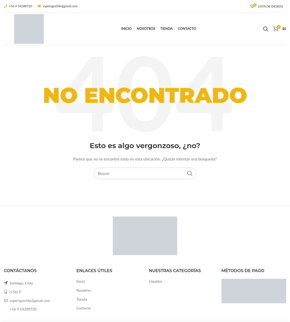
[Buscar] (145, 173)
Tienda (81, 299)
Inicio (80, 281)
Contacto (83, 308)
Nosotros (83, 290)
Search (189, 173)
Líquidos (155, 281)
